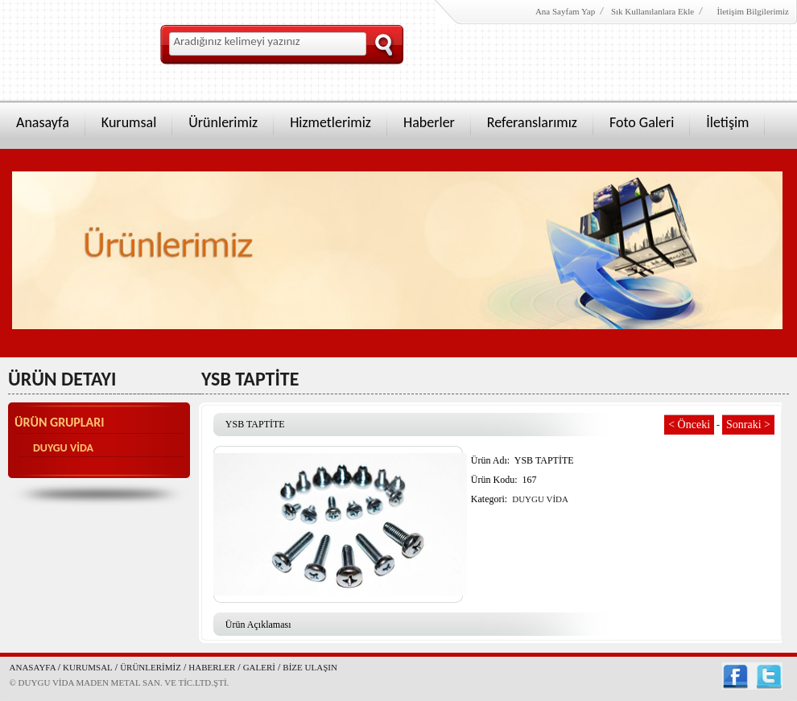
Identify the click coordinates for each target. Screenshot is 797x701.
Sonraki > (748, 425)
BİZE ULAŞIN (310, 667)
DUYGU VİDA (63, 448)
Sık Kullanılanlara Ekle (652, 11)
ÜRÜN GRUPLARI (59, 423)
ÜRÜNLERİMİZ (150, 667)
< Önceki (689, 425)
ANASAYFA (34, 667)
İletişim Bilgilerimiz (752, 11)
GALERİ (259, 667)
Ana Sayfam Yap (565, 11)
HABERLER (211, 667)
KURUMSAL (88, 667)
